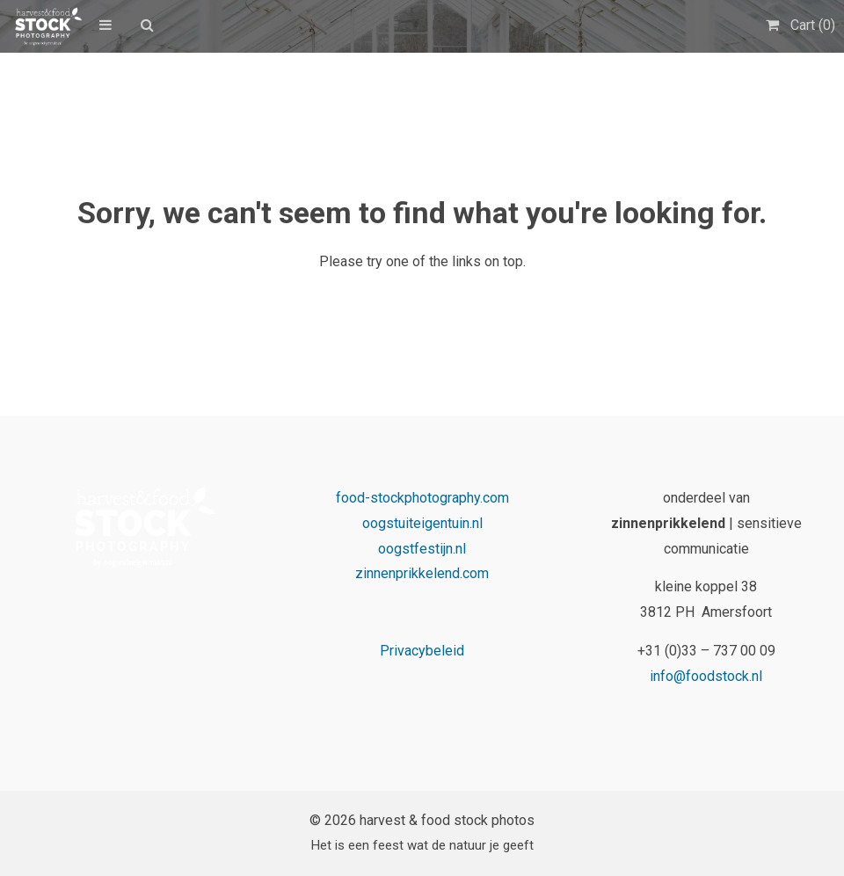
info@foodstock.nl (706, 676)
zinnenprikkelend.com (422, 573)
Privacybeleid (422, 650)
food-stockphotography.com (422, 497)
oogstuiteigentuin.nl (422, 523)
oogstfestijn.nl (422, 548)
